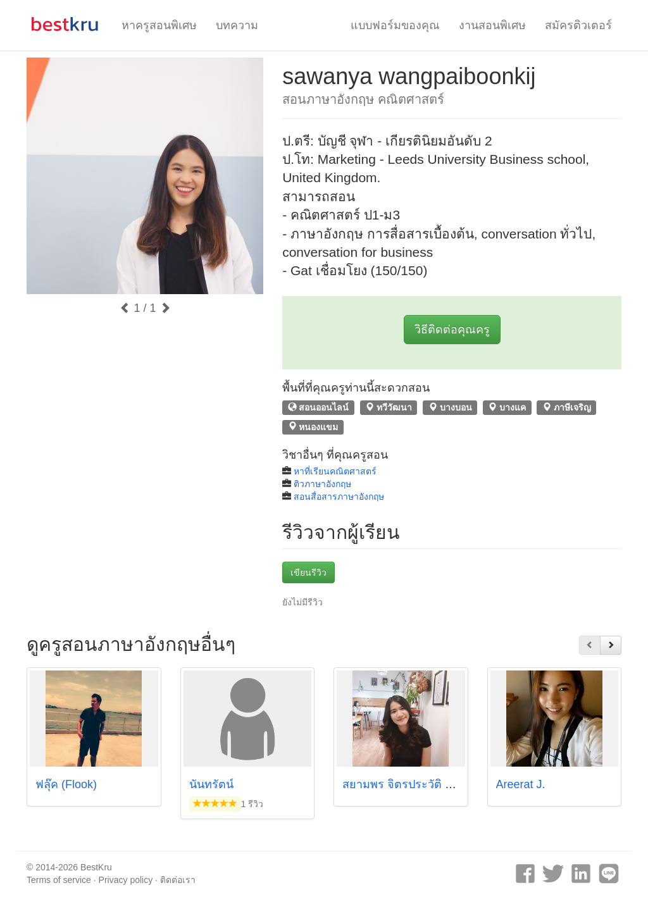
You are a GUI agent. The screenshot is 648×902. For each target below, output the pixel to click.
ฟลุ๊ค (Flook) (66, 784)
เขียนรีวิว (308, 572)
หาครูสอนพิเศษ (159, 25)
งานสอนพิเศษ (492, 25)
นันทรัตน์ (211, 784)
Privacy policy (126, 880)
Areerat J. (520, 784)
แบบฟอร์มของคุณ (395, 25)
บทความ (237, 25)
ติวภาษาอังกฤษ (322, 484)
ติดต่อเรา (178, 880)
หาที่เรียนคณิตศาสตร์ (335, 471)
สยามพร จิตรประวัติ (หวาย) (411, 784)
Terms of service (59, 880)
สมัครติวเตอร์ (578, 25)
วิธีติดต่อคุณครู (452, 329)
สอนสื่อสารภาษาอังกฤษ (339, 496)
